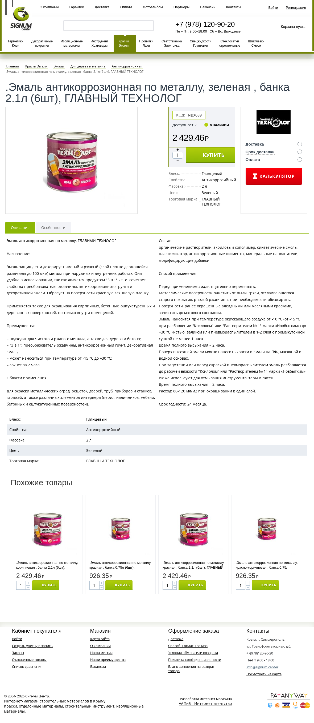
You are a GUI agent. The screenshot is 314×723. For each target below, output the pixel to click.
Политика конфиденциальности (194, 659)
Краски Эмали (123, 43)
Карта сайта (100, 638)
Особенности (53, 227)
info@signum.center (262, 667)
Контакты (233, 7)
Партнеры (181, 7)
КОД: (180, 115)
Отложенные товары (29, 659)
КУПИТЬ (214, 155)
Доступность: (184, 124)
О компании (49, 7)
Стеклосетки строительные (229, 43)
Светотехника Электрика (172, 43)
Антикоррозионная (127, 66)
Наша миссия (101, 652)
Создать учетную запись (32, 645)
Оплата (126, 7)
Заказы (18, 652)
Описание (20, 227)
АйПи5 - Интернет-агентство (205, 704)
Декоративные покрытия (42, 43)
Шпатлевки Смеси (256, 43)
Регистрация (296, 8)
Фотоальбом (153, 7)
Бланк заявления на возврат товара (191, 668)
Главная (12, 66)
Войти (273, 8)
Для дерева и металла (88, 66)
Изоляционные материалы (72, 43)
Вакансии (207, 7)
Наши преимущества (108, 659)
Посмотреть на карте (264, 674)
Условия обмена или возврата (193, 652)
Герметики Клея (15, 43)
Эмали (59, 66)
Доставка (102, 7)
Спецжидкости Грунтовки (200, 43)
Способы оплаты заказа (188, 645)
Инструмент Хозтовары (99, 43)
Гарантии (76, 7)
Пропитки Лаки (146, 43)
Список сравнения (27, 666)
